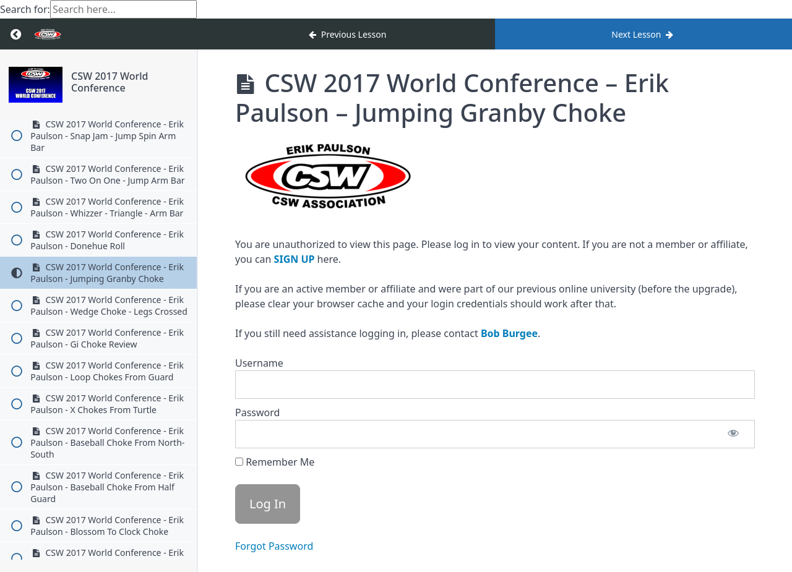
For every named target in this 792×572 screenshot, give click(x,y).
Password (257, 412)
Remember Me (274, 462)
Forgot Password (274, 546)
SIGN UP (294, 259)
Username (259, 363)
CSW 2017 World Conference (109, 82)
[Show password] (733, 434)
